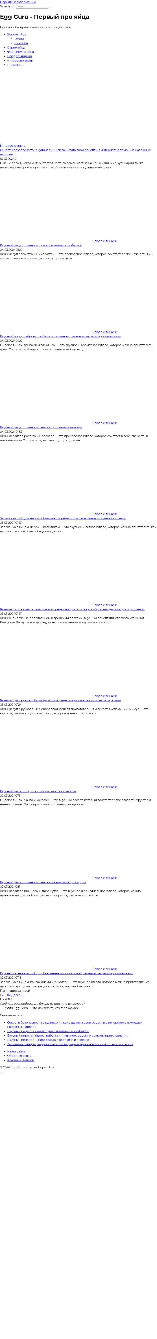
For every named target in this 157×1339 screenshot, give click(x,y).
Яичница (21, 43)
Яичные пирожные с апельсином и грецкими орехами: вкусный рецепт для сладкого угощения (72, 609)
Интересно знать (20, 60)
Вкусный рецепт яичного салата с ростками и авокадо (41, 427)
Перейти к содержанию (18, 2)
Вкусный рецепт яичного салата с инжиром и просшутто (43, 882)
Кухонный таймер (20, 1060)
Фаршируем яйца (20, 52)
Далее (16, 995)
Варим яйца (16, 47)
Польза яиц (16, 65)
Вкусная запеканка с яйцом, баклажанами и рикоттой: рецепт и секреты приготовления (66, 973)
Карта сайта (16, 1051)
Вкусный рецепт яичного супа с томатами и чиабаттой (41, 245)
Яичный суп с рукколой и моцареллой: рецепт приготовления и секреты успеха (60, 700)
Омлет (19, 39)
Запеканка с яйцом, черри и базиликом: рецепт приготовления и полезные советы (63, 518)
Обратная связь (19, 1056)
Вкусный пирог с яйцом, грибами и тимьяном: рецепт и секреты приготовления (60, 336)
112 (9, 995)
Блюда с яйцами (19, 56)
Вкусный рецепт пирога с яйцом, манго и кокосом (38, 791)
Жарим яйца (16, 34)
